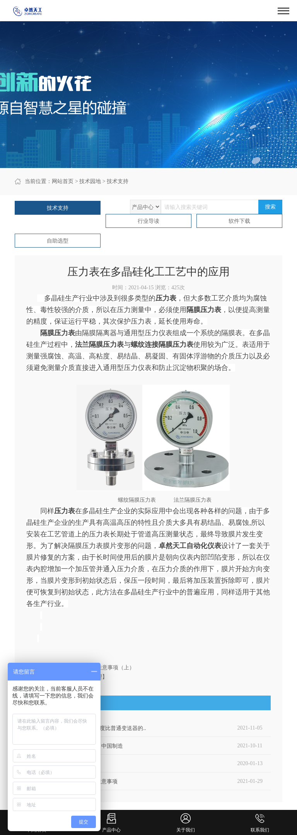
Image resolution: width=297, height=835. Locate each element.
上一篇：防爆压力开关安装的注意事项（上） (80, 667)
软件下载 (239, 221)
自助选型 (57, 241)
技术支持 (117, 181)
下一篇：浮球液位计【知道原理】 (67, 677)
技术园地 (90, 181)
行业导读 (148, 221)
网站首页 (62, 181)
